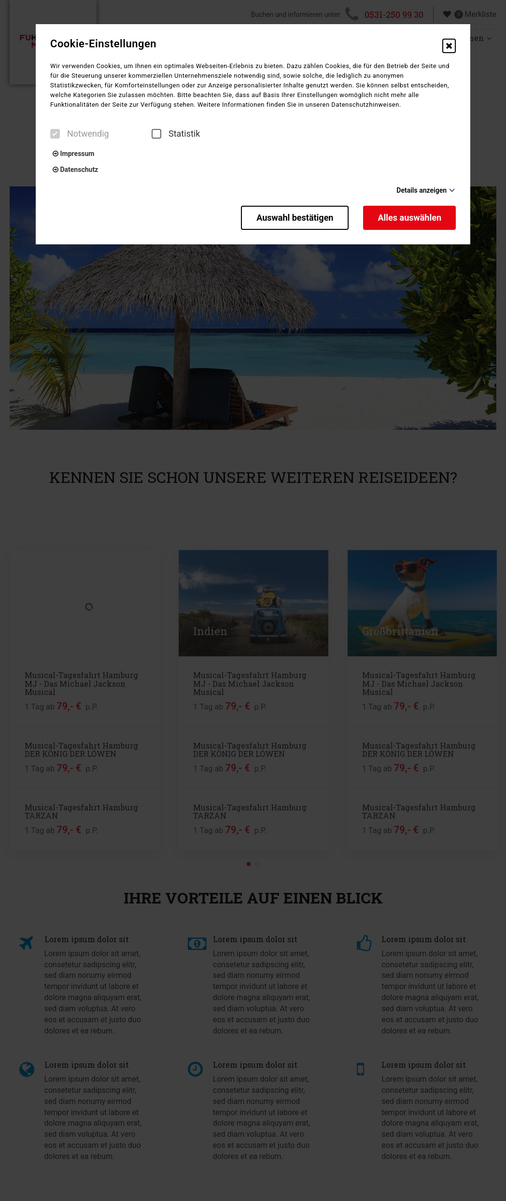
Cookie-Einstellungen (103, 44)
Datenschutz (75, 169)
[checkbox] (55, 134)
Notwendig (79, 134)
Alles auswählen (409, 217)
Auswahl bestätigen (294, 217)
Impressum (73, 153)
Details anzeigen (421, 190)
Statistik (176, 134)
